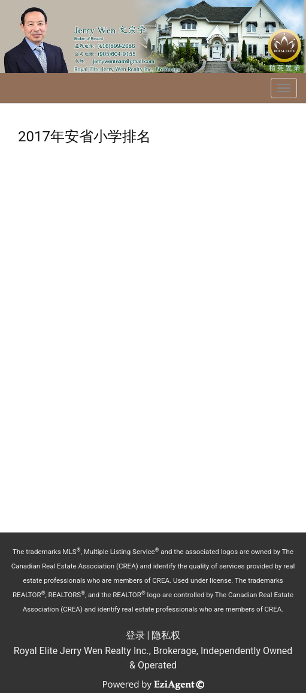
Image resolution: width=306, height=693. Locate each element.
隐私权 (166, 635)
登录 (135, 635)
